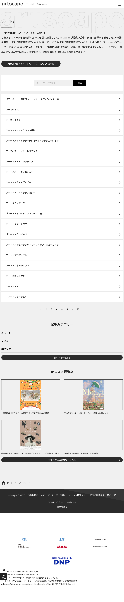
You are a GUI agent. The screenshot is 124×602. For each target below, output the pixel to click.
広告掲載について (36, 495)
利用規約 (51, 502)
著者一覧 (111, 495)
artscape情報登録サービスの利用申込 (87, 495)
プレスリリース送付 (56, 495)
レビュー (6, 341)
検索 (80, 83)
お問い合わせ (62, 506)
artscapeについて (16, 495)
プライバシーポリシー (67, 502)
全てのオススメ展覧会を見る (62, 459)
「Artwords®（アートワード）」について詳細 (29, 63)
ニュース (6, 333)
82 (78, 309)
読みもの (6, 348)
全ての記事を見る (62, 357)
